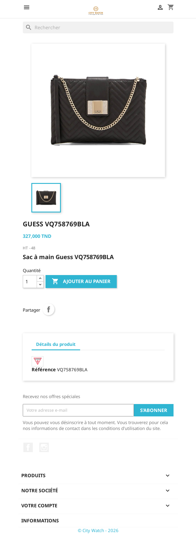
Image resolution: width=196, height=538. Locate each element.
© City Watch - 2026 (98, 530)
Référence (44, 369)
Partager (48, 309)
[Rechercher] (98, 27)
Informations (40, 520)
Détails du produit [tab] (56, 344)
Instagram (44, 447)
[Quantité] (30, 281)
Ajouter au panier (81, 281)
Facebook (28, 447)
